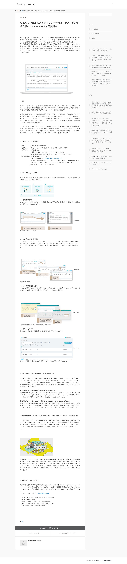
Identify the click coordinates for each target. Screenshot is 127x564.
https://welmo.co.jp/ (43, 493)
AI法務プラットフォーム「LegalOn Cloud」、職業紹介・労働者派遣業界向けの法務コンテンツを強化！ (102, 73)
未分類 (93, 38)
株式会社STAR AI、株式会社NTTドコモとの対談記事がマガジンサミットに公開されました (102, 132)
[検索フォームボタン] (110, 14)
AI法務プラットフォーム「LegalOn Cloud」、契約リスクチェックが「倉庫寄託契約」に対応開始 (102, 150)
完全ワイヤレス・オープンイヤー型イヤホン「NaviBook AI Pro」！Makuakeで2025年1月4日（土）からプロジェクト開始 (102, 141)
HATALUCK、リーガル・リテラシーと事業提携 (101, 163)
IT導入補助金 (95, 29)
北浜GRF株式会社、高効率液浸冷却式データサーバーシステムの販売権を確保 (102, 113)
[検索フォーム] (99, 14)
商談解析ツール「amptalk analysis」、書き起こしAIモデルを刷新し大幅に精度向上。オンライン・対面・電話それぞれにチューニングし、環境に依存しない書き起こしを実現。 (102, 122)
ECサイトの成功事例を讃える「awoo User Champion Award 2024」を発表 (101, 66)
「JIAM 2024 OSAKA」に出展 (99, 169)
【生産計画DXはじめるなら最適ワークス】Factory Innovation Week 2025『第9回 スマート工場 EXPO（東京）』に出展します (102, 58)
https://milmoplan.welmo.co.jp (53, 158)
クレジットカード (96, 33)
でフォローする (32, 533)
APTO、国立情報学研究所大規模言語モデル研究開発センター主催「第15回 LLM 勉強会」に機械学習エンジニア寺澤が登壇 (102, 82)
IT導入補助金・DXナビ (25, 4)
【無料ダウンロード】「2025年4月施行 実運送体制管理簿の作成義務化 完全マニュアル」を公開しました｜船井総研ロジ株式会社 (102, 104)
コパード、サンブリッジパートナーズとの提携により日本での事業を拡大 (102, 50)
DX (23, 521)
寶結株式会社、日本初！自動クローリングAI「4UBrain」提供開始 (102, 157)
